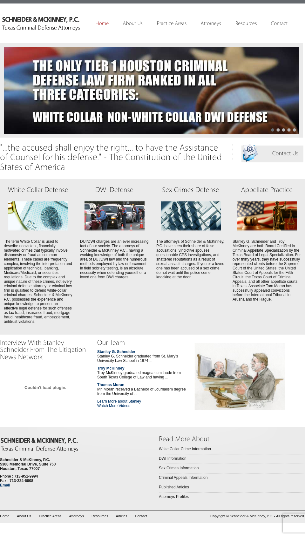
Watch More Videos (113, 406)
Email (5, 485)
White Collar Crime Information (185, 449)
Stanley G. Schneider (116, 352)
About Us (24, 516)
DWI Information (172, 458)
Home (4, 516)
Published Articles (174, 487)
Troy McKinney (110, 368)
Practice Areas (50, 516)
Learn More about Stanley (119, 401)
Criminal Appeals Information (183, 477)
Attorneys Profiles (174, 496)
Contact (141, 516)
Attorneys (76, 516)
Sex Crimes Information (179, 468)
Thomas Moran (110, 385)
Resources (100, 516)
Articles (121, 516)
